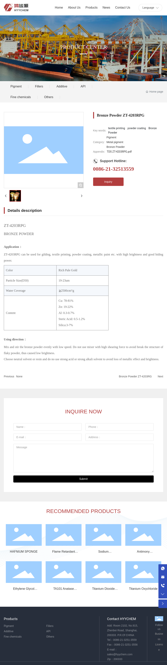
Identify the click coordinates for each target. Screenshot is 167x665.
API (83, 86)
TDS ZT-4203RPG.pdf (119, 151)
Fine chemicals (20, 97)
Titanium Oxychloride (143, 588)
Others (48, 97)
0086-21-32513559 (113, 169)
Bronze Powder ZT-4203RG (135, 376)
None (19, 376)
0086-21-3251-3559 (125, 639)
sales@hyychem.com (119, 654)
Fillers (39, 86)
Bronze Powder (115, 146)
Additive (61, 86)
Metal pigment (114, 142)
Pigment (16, 86)
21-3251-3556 (129, 644)
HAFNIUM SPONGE (24, 551)
